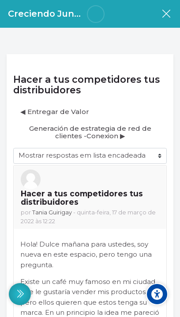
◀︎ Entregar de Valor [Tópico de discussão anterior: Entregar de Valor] (54, 111)
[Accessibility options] (157, 294)
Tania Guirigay (52, 212)
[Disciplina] (166, 14)
